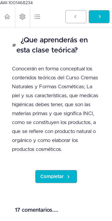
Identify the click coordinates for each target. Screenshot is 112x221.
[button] (7, 16)
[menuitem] (22, 16)
